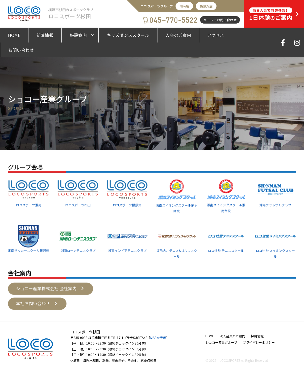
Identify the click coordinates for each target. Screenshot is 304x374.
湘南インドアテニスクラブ (127, 267)
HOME (14, 35)
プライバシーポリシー (259, 342)
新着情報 (44, 35)
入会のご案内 (178, 35)
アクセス (215, 35)
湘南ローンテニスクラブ (78, 267)
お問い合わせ (21, 50)
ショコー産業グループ (221, 342)
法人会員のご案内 (232, 336)
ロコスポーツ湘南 (28, 221)
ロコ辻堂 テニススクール (226, 267)
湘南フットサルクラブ (275, 221)
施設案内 (78, 35)
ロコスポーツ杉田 (78, 221)
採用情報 (257, 336)
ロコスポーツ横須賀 (127, 221)
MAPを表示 (158, 337)
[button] (50, 294)
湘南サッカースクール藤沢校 (28, 267)
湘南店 (184, 6)
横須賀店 (206, 6)
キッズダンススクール (128, 35)
